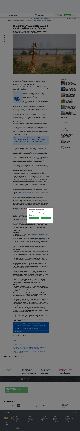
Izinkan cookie (46, 218)
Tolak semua (34, 218)
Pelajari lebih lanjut (31, 215)
